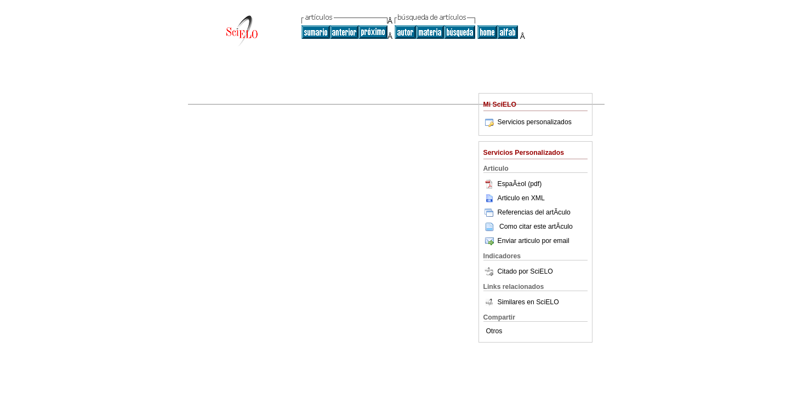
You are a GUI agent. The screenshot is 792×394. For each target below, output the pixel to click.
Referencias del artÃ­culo (527, 212)
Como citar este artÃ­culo (536, 226)
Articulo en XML (514, 198)
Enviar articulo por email (526, 241)
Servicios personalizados (527, 122)
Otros (494, 331)
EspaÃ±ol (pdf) (512, 184)
